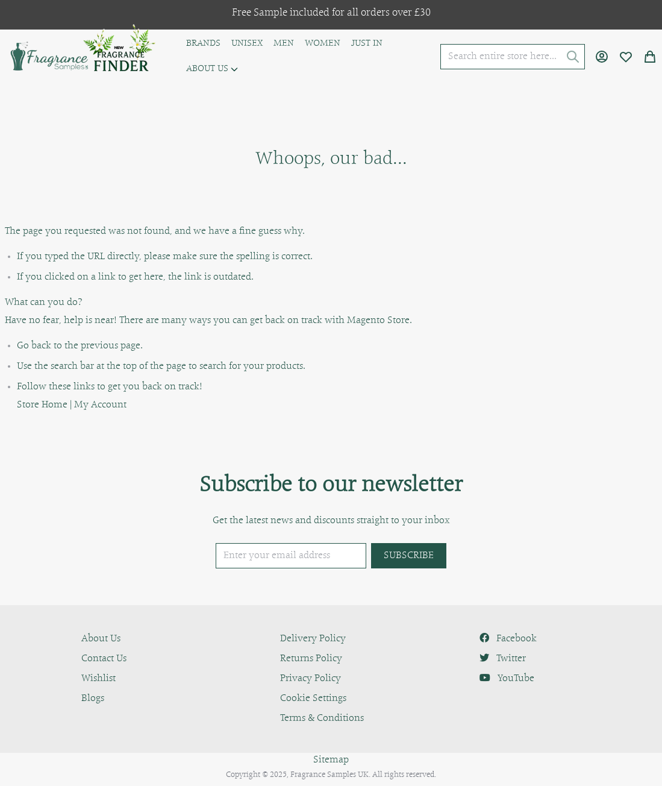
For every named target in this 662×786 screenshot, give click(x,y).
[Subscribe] (408, 555)
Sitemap (331, 760)
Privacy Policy (310, 679)
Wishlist (98, 679)
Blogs (92, 698)
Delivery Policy (313, 639)
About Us (100, 639)
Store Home (42, 405)
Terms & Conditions (322, 718)
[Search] (573, 56)
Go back (34, 346)
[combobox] (512, 56)
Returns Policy (311, 659)
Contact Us (103, 659)
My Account (100, 405)
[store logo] (48, 57)
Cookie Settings (313, 698)
